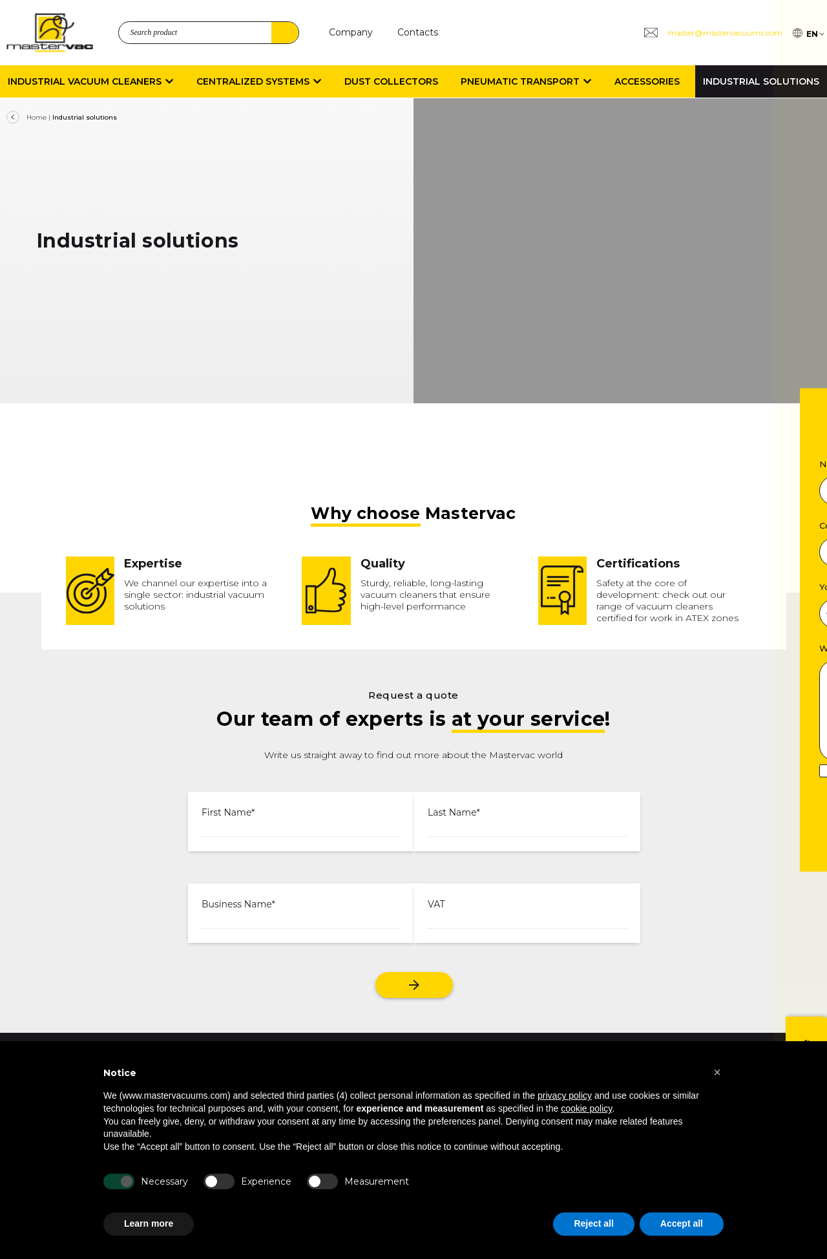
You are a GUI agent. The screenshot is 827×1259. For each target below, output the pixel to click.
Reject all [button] (593, 1223)
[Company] (351, 32)
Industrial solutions (84, 117)
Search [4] (284, 32)
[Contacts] (417, 32)
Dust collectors (391, 81)
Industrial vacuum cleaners (90, 81)
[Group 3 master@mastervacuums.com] (713, 32)
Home (36, 117)
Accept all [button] (681, 1223)
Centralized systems (258, 81)
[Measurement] (322, 1181)
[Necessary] (118, 1181)
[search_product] (208, 32)
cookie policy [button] (586, 1108)
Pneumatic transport (526, 81)
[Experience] (219, 1181)
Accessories (647, 81)
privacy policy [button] (565, 1095)
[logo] (49, 32)
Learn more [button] (148, 1223)
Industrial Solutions (761, 81)
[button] (717, 1072)
